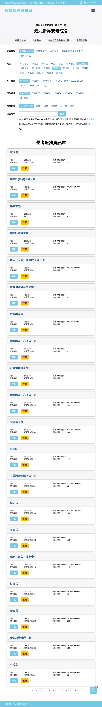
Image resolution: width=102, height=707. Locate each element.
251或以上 (25, 98)
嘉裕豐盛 (15, 206)
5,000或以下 (47, 81)
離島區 (59, 73)
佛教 (46, 106)
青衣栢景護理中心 (20, 637)
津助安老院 (20, 40)
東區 (53, 64)
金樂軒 (14, 448)
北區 (22, 73)
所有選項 (24, 81)
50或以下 (36, 93)
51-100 (47, 93)
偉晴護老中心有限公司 (23, 394)
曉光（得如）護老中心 (23, 556)
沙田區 (40, 73)
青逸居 (14, 610)
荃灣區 (66, 68)
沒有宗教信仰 (26, 106)
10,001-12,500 (27, 85)
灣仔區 (44, 64)
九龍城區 (24, 68)
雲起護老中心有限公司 (23, 341)
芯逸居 (14, 152)
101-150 (57, 93)
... (58, 690)
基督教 (54, 106)
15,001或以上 (43, 85)
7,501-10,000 (77, 81)
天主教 (64, 106)
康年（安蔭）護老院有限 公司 (27, 260)
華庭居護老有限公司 (22, 287)
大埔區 (30, 73)
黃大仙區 (36, 68)
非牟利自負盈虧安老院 (58, 40)
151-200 (69, 93)
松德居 (14, 583)
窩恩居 (14, 502)
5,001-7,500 (62, 81)
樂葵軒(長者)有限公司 (23, 179)
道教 (38, 106)
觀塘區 (47, 68)
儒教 (72, 106)
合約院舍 (37, 40)
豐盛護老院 (16, 314)
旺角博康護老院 (19, 368)
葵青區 (56, 68)
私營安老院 (81, 40)
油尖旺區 (82, 64)
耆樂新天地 (16, 421)
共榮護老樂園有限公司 (23, 475)
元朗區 (85, 68)
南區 (61, 64)
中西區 (35, 64)
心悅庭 (14, 664)
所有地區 (24, 64)
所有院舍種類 (26, 51)
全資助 (35, 81)
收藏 (24, 168)
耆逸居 (14, 529)
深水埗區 (70, 64)
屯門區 (75, 68)
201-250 (80, 93)
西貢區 (50, 73)
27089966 (90, 2)
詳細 (14, 168)
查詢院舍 (93, 690)
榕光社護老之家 (19, 233)
